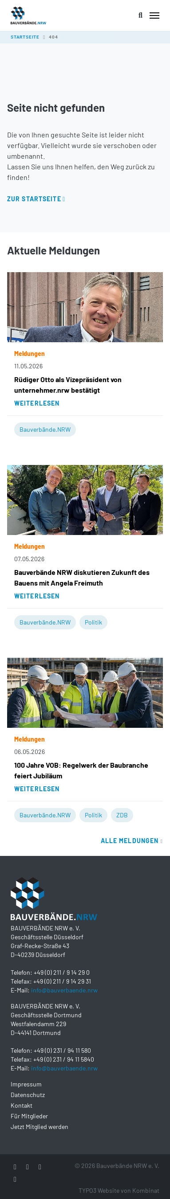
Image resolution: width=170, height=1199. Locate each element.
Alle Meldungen (132, 840)
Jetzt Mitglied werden (39, 1126)
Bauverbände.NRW (45, 429)
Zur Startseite (34, 199)
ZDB (122, 815)
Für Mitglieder (29, 1116)
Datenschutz (28, 1094)
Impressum (26, 1084)
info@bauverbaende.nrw (64, 990)
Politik (93, 622)
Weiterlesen (36, 403)
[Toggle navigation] (154, 15)
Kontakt (21, 1105)
